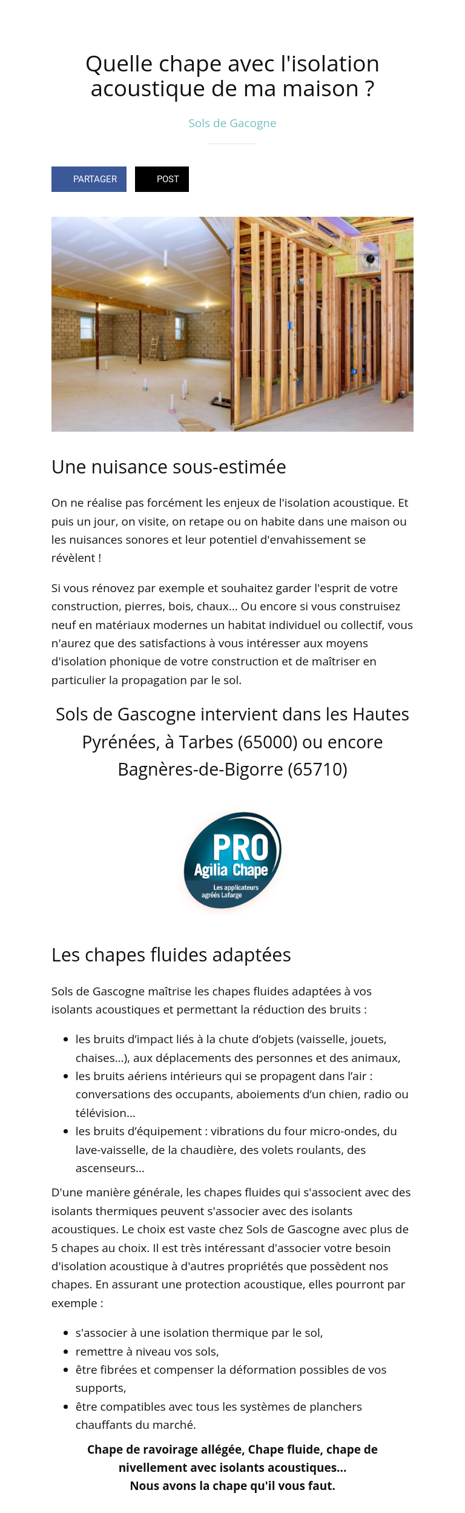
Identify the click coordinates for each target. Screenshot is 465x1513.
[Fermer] (19, 19)
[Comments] (399, 180)
